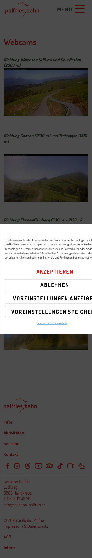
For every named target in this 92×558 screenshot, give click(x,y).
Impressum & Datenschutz (52, 323)
